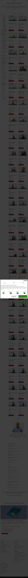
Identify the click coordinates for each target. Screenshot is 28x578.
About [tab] (23, 282)
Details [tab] (14, 282)
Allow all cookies (23, 296)
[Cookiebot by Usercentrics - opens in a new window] (24, 280)
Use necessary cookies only (13, 296)
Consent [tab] (5, 282)
